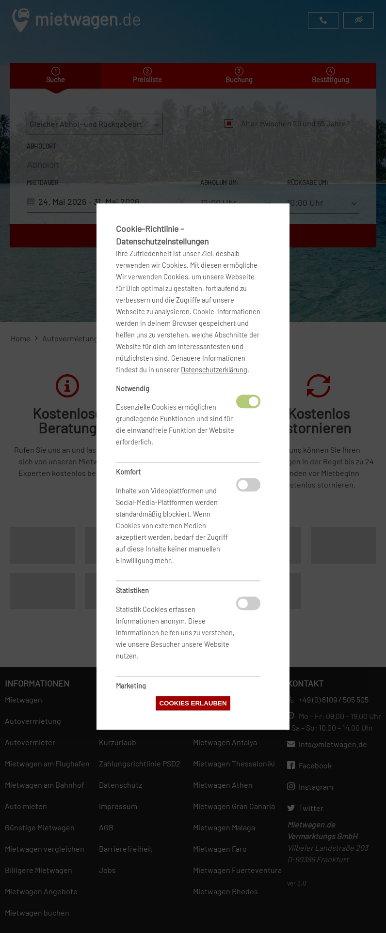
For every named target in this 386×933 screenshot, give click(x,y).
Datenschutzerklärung (214, 370)
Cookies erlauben (192, 703)
